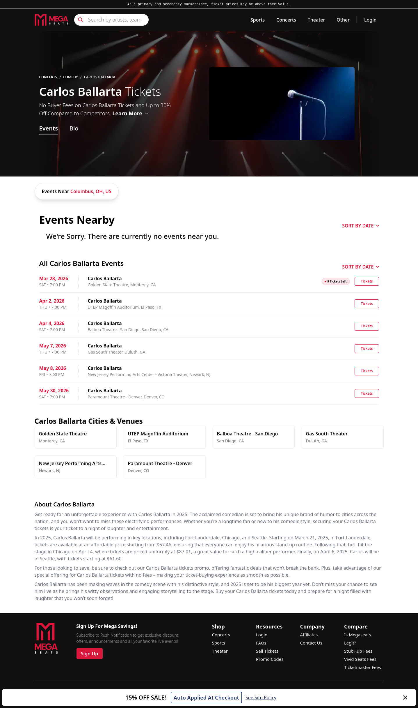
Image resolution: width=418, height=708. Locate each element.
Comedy (70, 77)
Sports (257, 20)
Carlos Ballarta (99, 77)
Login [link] (370, 20)
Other (343, 20)
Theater (316, 20)
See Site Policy (261, 697)
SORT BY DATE (360, 226)
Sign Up (89, 653)
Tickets (367, 281)
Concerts (286, 20)
